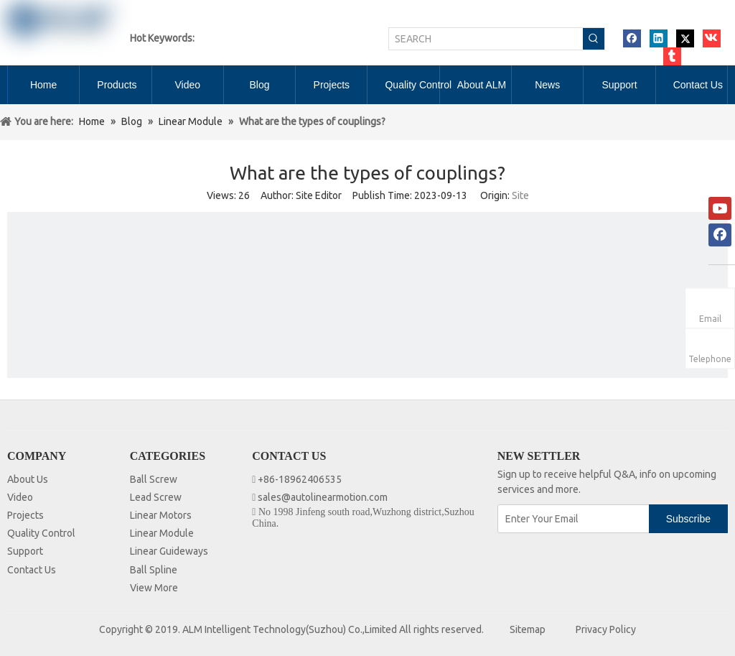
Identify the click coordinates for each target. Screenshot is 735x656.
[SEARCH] (486, 39)
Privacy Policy (606, 629)
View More (154, 587)
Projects (25, 515)
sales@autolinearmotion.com (323, 497)
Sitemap (528, 629)
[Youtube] (719, 208)
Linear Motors (161, 515)
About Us (27, 479)
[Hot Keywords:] (593, 39)
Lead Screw (156, 497)
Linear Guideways (169, 551)
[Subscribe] (688, 518)
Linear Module (162, 533)
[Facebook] (719, 234)
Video (20, 497)
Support (25, 551)
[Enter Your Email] (574, 518)
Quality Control (41, 533)
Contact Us (31, 570)
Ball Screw (153, 479)
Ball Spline (153, 570)
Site (520, 195)
